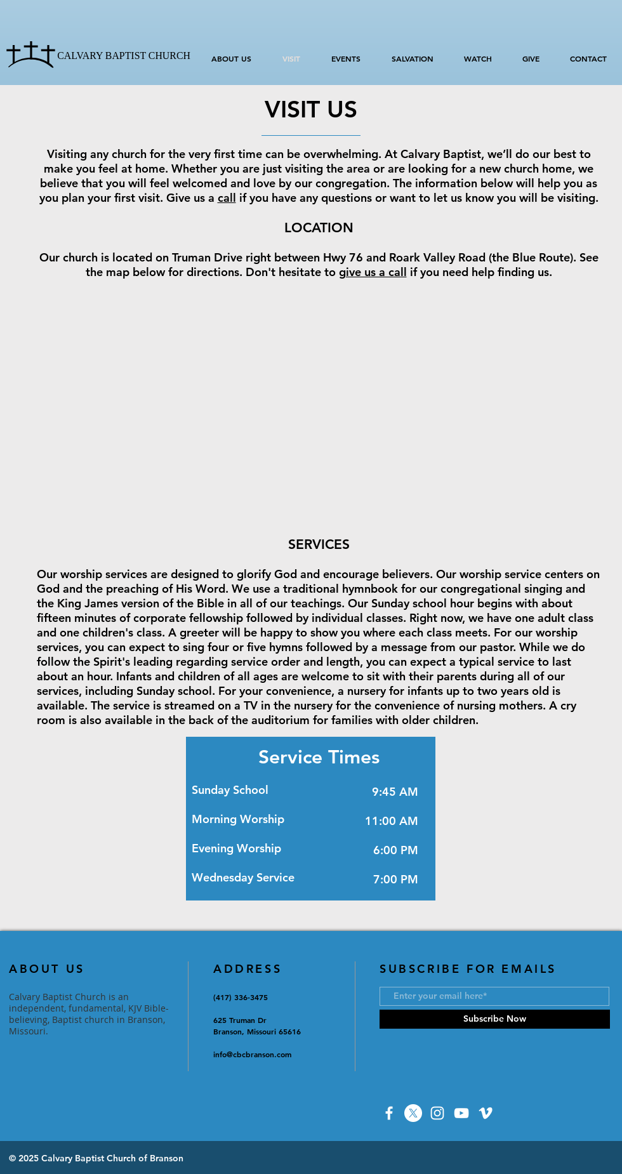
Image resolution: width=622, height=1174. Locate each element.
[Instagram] (437, 1113)
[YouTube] (461, 1113)
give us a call (373, 272)
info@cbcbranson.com (252, 1054)
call (227, 197)
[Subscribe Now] (495, 1019)
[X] (413, 1113)
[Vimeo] (485, 1113)
